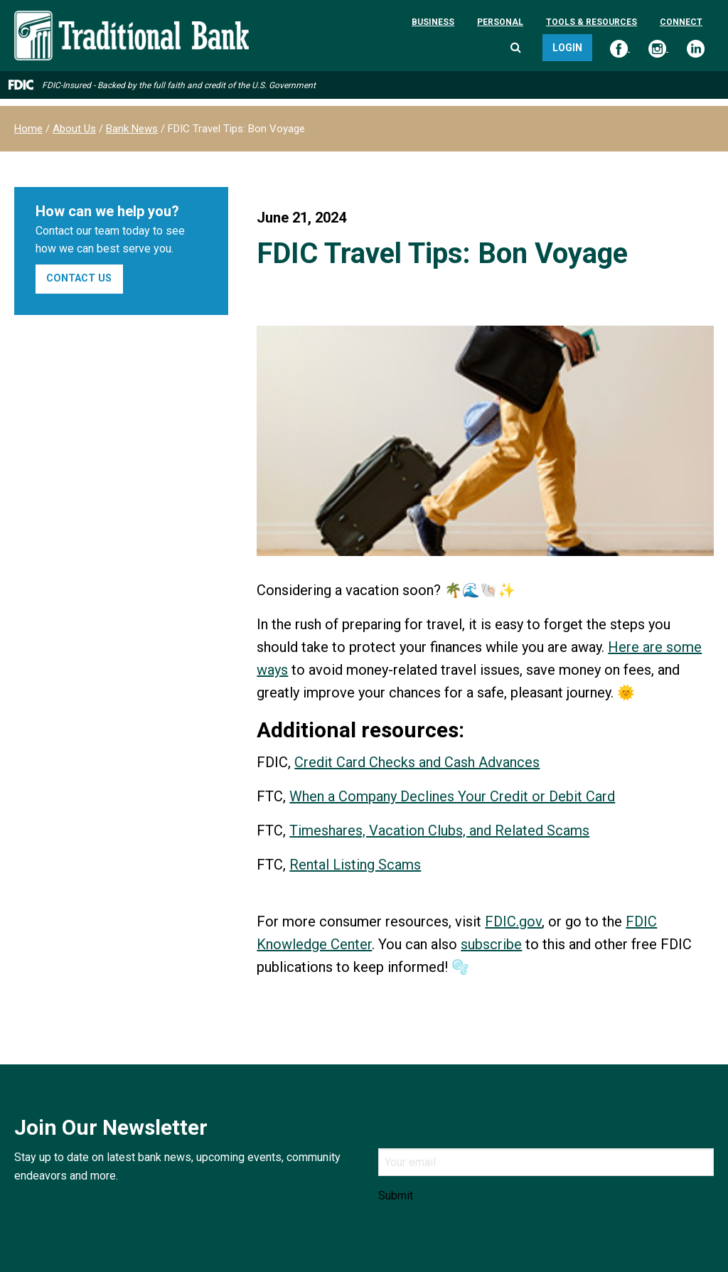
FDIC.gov (513, 921)
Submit (395, 1196)
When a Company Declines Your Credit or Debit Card (452, 796)
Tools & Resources (591, 22)
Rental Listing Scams (355, 864)
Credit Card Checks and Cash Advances (417, 762)
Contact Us (79, 278)
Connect (681, 22)
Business (433, 22)
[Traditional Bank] (131, 19)
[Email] (546, 1162)
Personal (500, 22)
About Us (74, 128)
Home (28, 128)
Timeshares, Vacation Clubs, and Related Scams (439, 830)
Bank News (132, 128)
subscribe (491, 944)
